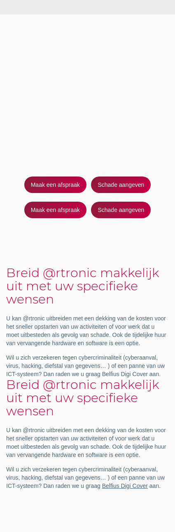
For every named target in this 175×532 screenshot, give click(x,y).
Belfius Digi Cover (125, 486)
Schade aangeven (121, 184)
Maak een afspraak (55, 184)
